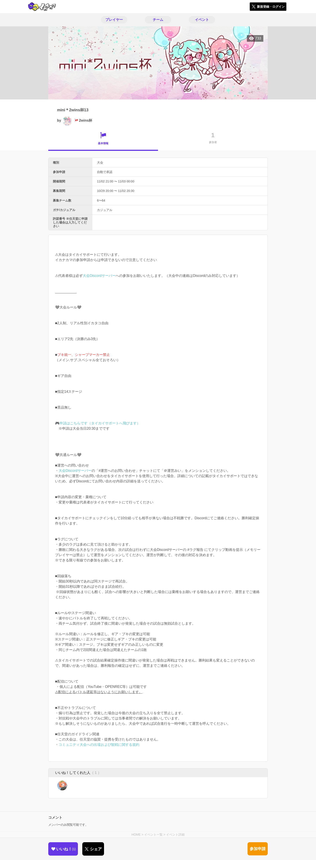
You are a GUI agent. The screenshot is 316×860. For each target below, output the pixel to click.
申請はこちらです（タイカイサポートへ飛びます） (99, 423)
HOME (136, 834)
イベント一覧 (153, 834)
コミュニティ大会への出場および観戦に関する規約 (99, 744)
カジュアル (104, 210)
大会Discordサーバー (99, 276)
